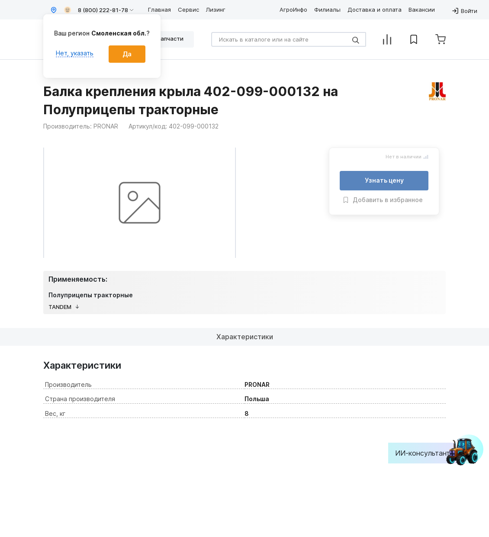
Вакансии (422, 9)
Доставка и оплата (374, 9)
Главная (159, 9)
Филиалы (327, 9)
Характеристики (244, 336)
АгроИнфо (293, 9)
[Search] (288, 39)
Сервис (188, 9)
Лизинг (215, 9)
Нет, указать (74, 53)
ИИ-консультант (429, 453)
